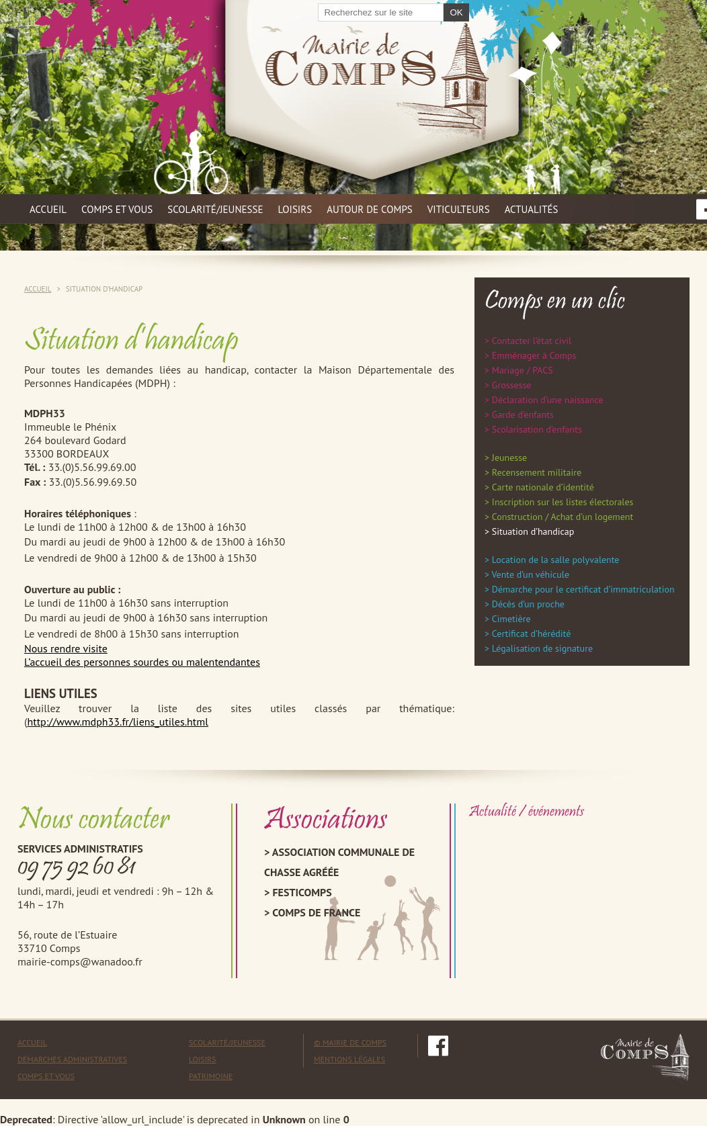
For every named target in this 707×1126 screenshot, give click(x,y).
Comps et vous (117, 209)
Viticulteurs (458, 209)
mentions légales (349, 1059)
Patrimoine (211, 1076)
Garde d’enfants (523, 414)
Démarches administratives (72, 1059)
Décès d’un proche (528, 604)
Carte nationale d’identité (543, 487)
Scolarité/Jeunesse (227, 1042)
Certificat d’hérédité (531, 633)
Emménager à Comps (534, 355)
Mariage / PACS (522, 370)
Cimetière (511, 619)
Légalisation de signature (542, 648)
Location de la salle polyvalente (556, 560)
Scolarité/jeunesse (215, 209)
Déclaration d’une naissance (548, 400)
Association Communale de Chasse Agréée (339, 862)
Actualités (531, 209)
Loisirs (295, 209)
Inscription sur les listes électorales (563, 502)
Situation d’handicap (533, 531)
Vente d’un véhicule (530, 574)
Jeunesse (509, 457)
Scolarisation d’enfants (537, 429)
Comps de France (316, 912)
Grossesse (512, 385)
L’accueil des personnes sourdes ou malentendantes (142, 661)
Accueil (48, 209)
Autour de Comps (370, 209)
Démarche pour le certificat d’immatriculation (583, 589)
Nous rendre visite (66, 648)
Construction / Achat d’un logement (562, 517)
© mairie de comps (350, 1042)
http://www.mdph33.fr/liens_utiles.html (117, 721)
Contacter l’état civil (531, 341)
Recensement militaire (536, 472)
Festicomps (301, 892)
